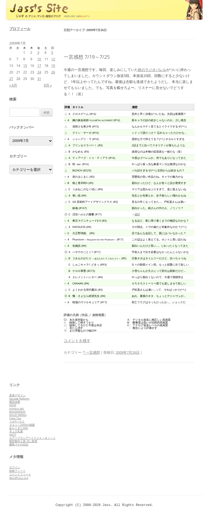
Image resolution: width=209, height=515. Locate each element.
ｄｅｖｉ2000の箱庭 (22, 425)
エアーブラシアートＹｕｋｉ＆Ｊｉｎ (32, 438)
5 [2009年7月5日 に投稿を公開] (52, 52)
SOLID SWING (17, 415)
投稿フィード (17, 471)
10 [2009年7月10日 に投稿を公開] (39, 58)
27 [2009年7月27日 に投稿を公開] (11, 78)
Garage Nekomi (19, 398)
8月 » (48, 85)
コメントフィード (20, 474)
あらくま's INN (18, 428)
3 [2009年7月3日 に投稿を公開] (38, 52)
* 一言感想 (91, 352)
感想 (137, 214)
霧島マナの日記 (18, 444)
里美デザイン (17, 395)
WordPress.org (18, 478)
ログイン (14, 467)
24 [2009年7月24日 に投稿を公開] (39, 72)
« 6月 (13, 85)
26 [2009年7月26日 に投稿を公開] (53, 72)
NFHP (12, 405)
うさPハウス (16, 421)
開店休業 (14, 402)
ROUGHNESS (17, 411)
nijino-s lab (16, 408)
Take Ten (15, 418)
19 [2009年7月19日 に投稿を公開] (53, 65)
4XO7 (12, 434)
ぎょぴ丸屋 (16, 431)
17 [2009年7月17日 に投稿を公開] (39, 65)
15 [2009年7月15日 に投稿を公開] (25, 65)
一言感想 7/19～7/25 (87, 56)
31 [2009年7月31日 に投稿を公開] (39, 78)
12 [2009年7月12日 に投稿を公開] (53, 58)
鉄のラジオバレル (152, 69)
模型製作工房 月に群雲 (23, 441)
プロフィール (19, 28)
